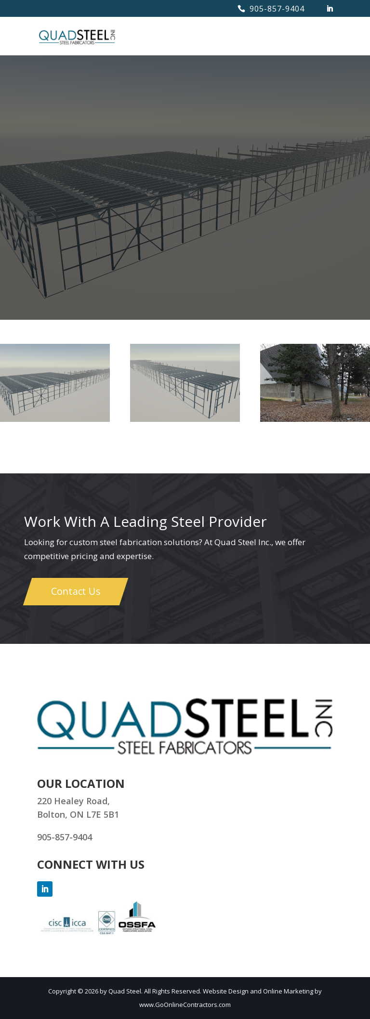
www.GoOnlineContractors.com (185, 1004)
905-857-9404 (277, 8)
